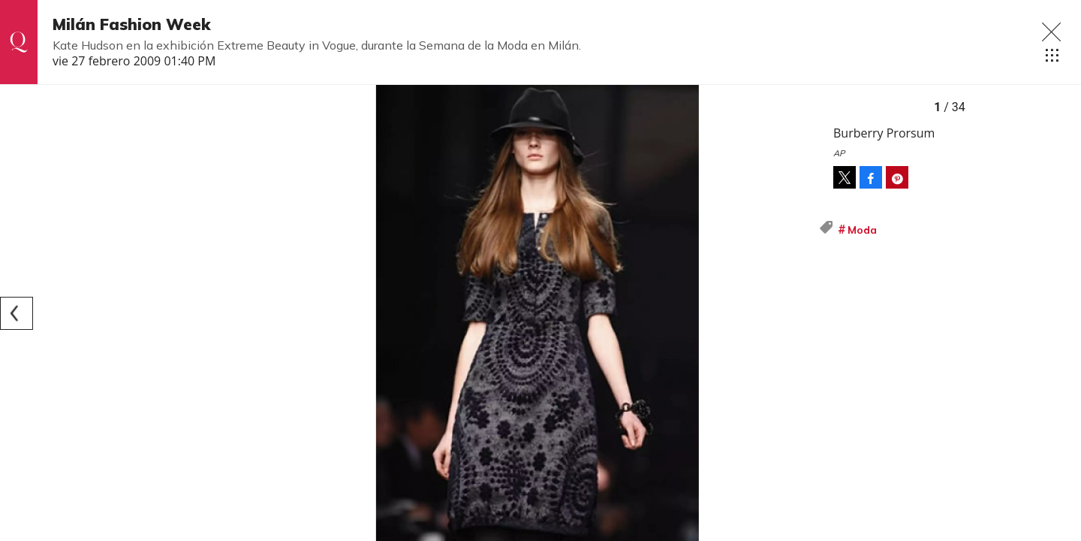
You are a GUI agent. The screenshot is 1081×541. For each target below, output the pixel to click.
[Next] (801, 313)
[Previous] (16, 313)
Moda (862, 230)
